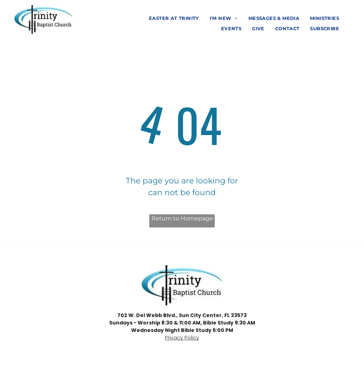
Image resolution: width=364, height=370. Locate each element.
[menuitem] (174, 19)
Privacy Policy (182, 337)
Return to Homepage (182, 218)
